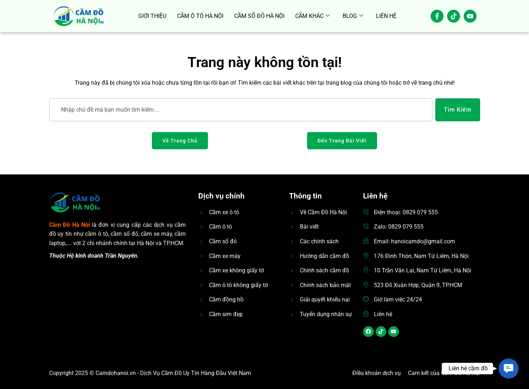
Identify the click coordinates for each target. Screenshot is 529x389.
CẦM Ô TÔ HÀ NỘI (200, 16)
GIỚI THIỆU (152, 16)
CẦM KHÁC (312, 16)
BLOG (353, 16)
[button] (508, 368)
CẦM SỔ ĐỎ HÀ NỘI (259, 16)
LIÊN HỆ (386, 16)
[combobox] (240, 109)
